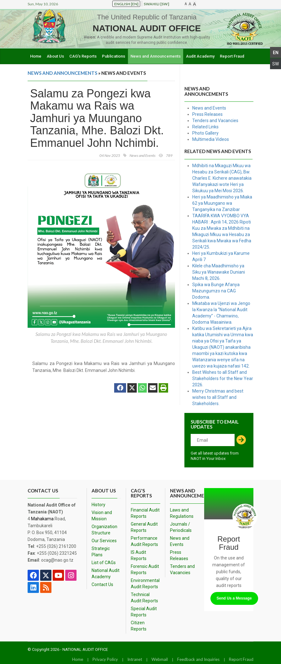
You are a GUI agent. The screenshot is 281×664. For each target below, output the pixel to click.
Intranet (134, 659)
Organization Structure (104, 529)
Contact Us (102, 584)
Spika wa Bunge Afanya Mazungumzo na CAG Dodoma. (216, 291)
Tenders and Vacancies (215, 120)
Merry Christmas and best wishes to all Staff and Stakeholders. (217, 397)
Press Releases (207, 114)
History (98, 504)
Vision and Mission (102, 515)
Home (35, 56)
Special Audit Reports (144, 611)
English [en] (126, 4)
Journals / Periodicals (181, 527)
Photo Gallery (205, 133)
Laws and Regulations (182, 513)
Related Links (205, 126)
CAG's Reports (83, 56)
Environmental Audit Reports (145, 583)
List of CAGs (104, 562)
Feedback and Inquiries (198, 659)
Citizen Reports (138, 625)
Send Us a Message (234, 598)
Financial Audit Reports (145, 513)
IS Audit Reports (138, 555)
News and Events (209, 108)
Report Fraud (232, 56)
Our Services (104, 540)
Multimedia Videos (210, 139)
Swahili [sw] (156, 4)
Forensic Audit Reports (145, 569)
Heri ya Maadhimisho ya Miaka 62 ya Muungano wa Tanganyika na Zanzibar (222, 203)
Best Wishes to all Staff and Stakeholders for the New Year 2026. (222, 378)
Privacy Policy (105, 659)
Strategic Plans (101, 551)
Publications (113, 56)
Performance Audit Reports (144, 541)
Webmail (159, 659)
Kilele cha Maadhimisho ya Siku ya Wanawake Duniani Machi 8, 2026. (218, 272)
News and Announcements (155, 56)
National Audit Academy (105, 573)
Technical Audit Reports (144, 597)
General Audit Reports (144, 527)
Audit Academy (200, 56)
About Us (55, 56)
